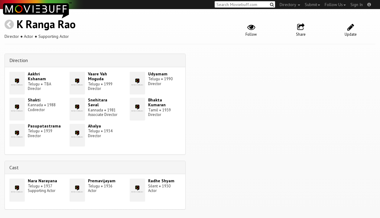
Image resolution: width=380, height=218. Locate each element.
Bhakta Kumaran (157, 102)
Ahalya (94, 126)
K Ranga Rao (46, 24)
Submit (312, 4)
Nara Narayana (42, 180)
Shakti (34, 100)
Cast (14, 167)
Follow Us (335, 4)
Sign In (356, 4)
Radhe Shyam (161, 180)
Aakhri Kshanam (37, 76)
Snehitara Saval (97, 102)
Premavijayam (101, 180)
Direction (18, 60)
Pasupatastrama (44, 126)
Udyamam (157, 74)
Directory (290, 4)
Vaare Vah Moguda (97, 76)
